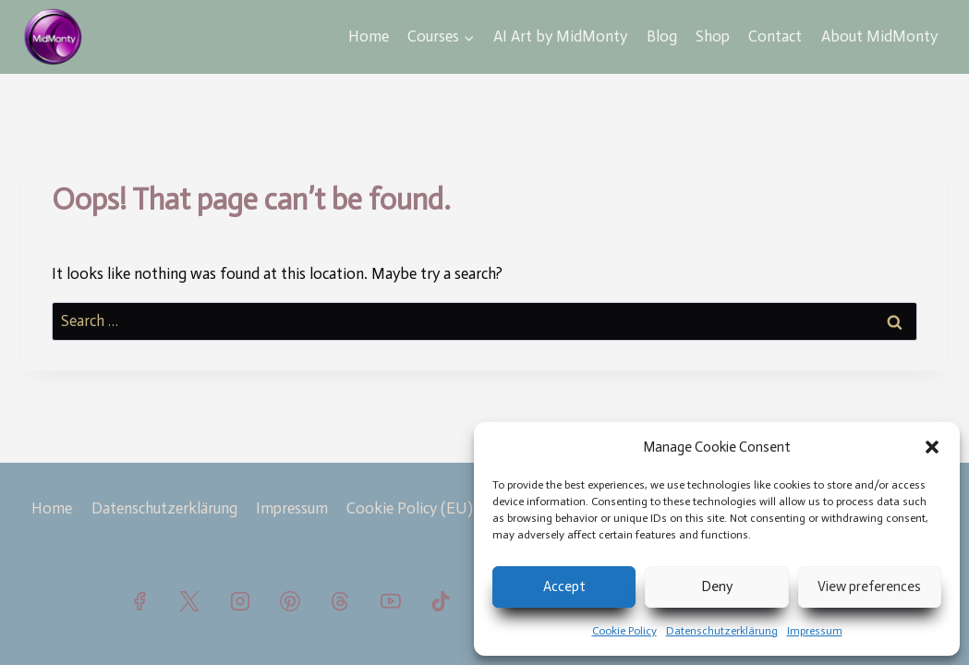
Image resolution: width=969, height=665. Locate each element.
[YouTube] (390, 601)
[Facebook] (139, 601)
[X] (189, 601)
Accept (564, 586)
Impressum (814, 630)
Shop (713, 36)
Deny (717, 586)
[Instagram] (240, 601)
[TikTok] (440, 601)
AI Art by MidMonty (560, 36)
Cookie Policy (624, 630)
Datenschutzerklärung (722, 630)
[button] (932, 447)
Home (368, 36)
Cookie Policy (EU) (409, 508)
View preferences (869, 586)
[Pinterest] (290, 601)
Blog (662, 36)
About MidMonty (879, 36)
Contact (775, 36)
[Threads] (340, 601)
